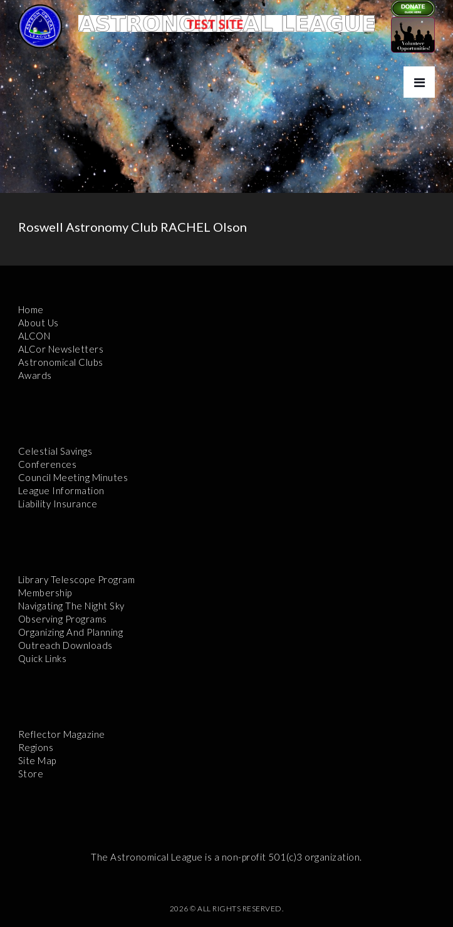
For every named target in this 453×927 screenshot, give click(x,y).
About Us (38, 322)
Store (31, 773)
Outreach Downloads (65, 645)
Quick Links (42, 658)
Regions (36, 747)
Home (31, 309)
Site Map (37, 760)
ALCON (34, 335)
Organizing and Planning (70, 632)
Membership (45, 592)
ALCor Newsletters (61, 349)
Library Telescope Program (76, 579)
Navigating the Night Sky (71, 605)
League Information (61, 490)
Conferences (47, 464)
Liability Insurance (58, 503)
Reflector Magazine (61, 734)
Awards (35, 375)
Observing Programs (62, 618)
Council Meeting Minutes (73, 477)
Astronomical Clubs (60, 362)
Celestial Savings (55, 451)
